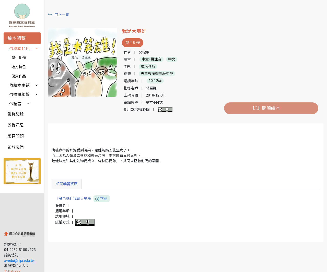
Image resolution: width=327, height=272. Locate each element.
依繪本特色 (19, 48)
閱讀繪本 (272, 108)
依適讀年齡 (19, 94)
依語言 (15, 103)
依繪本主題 (19, 85)
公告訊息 (15, 125)
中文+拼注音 (157, 59)
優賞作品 (18, 76)
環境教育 (153, 67)
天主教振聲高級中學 (162, 74)
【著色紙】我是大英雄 (89, 199)
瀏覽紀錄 (15, 114)
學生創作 (18, 58)
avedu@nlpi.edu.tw (19, 232)
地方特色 (18, 67)
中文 (176, 59)
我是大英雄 (139, 31)
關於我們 (15, 147)
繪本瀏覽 (16, 38)
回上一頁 (68, 15)
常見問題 (15, 136)
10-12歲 (160, 81)
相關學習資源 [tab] (73, 184)
